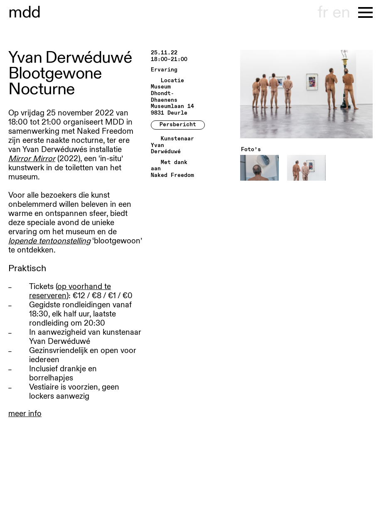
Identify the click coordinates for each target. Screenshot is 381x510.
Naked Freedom (172, 175)
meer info (25, 414)
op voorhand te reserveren (70, 291)
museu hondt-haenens (24, 12)
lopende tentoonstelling (49, 241)
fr (322, 12)
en (341, 12)
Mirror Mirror (31, 159)
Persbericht (178, 124)
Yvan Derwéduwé (166, 148)
